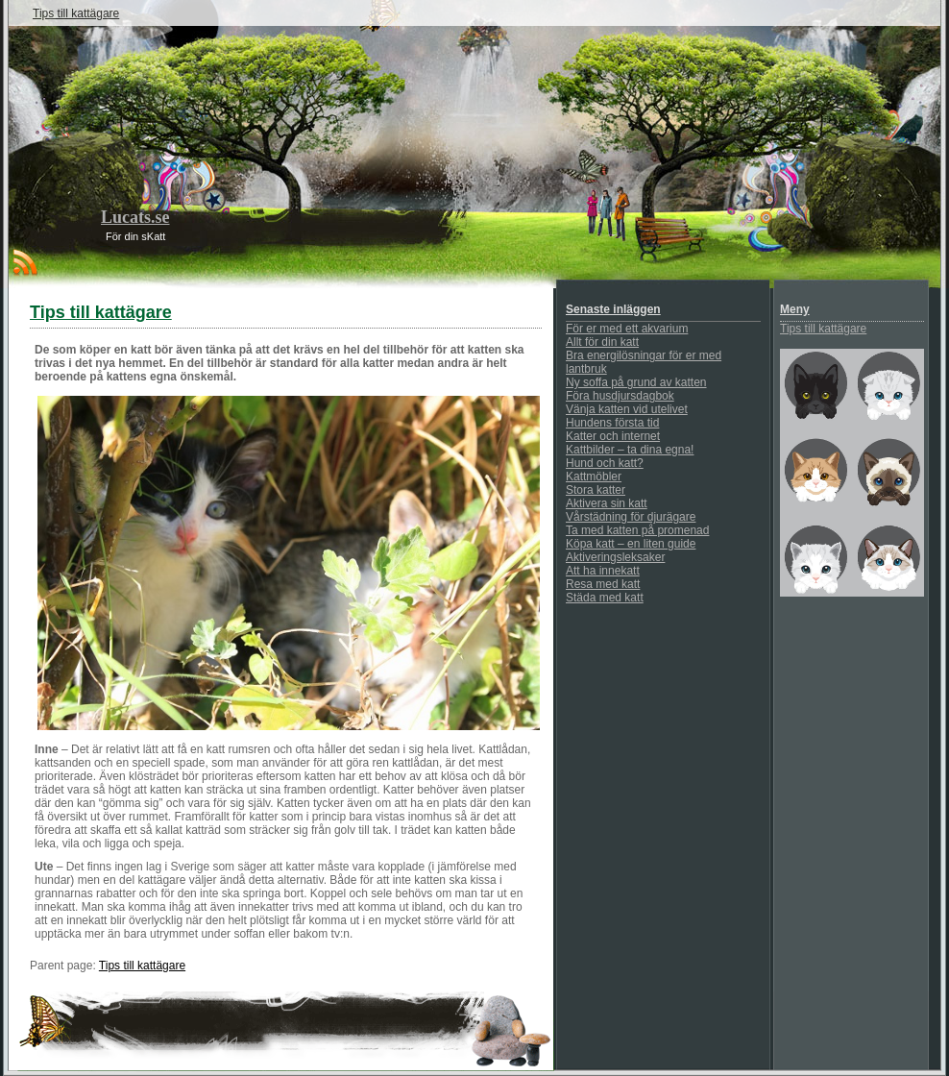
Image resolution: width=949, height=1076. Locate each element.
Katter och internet (613, 436)
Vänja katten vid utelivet (627, 409)
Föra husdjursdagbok (620, 396)
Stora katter (595, 490)
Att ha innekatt (603, 570)
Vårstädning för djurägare (630, 517)
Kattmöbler (593, 476)
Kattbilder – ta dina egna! (630, 449)
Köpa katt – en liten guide (630, 543)
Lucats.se (135, 217)
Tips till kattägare (76, 13)
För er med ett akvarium (627, 328)
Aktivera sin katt (606, 503)
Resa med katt (603, 584)
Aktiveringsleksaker (615, 557)
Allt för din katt (602, 342)
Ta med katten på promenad (637, 530)
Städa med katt (605, 597)
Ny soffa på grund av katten (636, 382)
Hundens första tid (612, 422)
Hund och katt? (605, 463)
